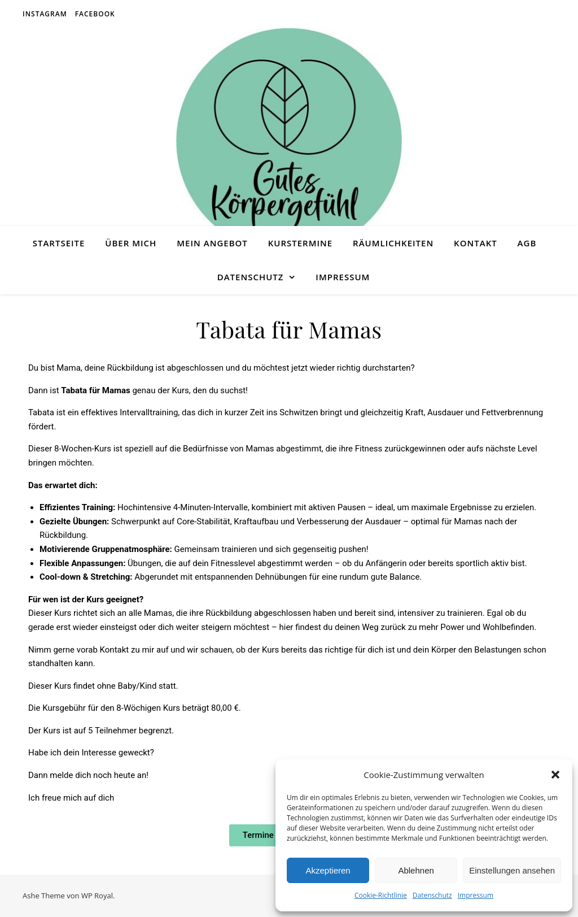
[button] (555, 774)
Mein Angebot (212, 243)
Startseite (59, 243)
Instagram (45, 14)
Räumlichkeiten (393, 243)
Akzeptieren (327, 870)
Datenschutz (432, 895)
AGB (527, 243)
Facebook (95, 14)
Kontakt (475, 243)
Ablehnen (416, 870)
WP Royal (97, 895)
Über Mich (130, 243)
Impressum (475, 895)
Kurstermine (300, 243)
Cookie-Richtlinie (380, 895)
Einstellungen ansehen (512, 870)
